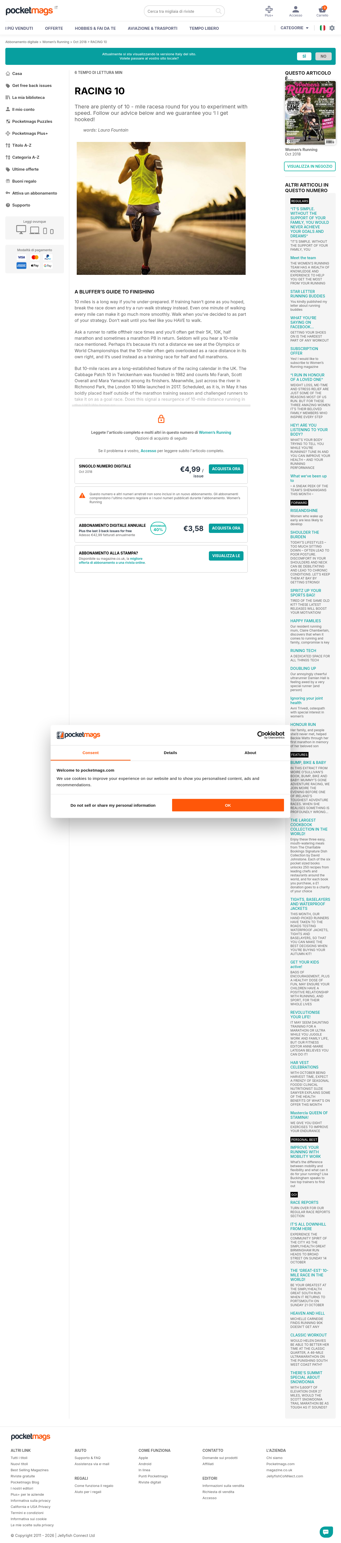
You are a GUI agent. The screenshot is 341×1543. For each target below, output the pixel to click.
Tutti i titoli (19, 1458)
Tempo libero (204, 28)
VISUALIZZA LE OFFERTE (226, 557)
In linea (144, 1470)
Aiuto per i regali (88, 1492)
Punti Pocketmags (153, 1476)
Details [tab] (170, 752)
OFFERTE (54, 28)
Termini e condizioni (27, 1513)
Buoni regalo (20, 181)
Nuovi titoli (19, 1464)
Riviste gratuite (23, 1476)
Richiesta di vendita (218, 1492)
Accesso (148, 450)
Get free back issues (28, 85)
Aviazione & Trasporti (152, 28)
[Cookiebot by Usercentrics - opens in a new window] (261, 735)
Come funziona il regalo (94, 1485)
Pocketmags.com (280, 1464)
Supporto (17, 205)
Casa (13, 73)
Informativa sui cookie (29, 1519)
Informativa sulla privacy (31, 1500)
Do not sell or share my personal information (113, 805)
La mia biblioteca (25, 97)
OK (228, 805)
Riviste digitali (150, 1482)
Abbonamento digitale (21, 42)
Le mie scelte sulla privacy (32, 1525)
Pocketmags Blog (25, 1482)
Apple (143, 1458)
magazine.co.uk (279, 1470)
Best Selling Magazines (29, 1470)
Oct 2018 (80, 42)
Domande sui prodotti (220, 1458)
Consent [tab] (91, 752)
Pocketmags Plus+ (26, 133)
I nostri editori (22, 1488)
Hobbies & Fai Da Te (95, 28)
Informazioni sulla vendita (223, 1485)
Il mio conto (20, 109)
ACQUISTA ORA (226, 468)
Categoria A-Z (22, 157)
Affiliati (208, 1464)
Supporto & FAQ (87, 1458)
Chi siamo (274, 1458)
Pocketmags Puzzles (28, 121)
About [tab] (250, 752)
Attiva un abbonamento (31, 193)
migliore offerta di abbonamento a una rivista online (112, 561)
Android (145, 1464)
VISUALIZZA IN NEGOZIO (309, 166)
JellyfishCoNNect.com (284, 1476)
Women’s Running (55, 42)
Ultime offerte (22, 169)
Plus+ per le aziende (27, 1494)
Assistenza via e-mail (92, 1464)
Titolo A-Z (18, 145)
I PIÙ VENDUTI (19, 28)
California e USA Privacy (31, 1506)
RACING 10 (99, 42)
